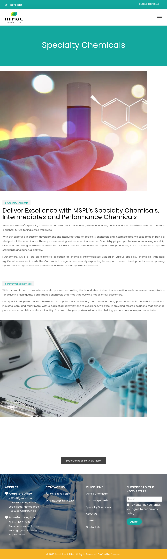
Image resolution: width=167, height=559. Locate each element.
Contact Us (93, 527)
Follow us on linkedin (60, 501)
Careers (91, 520)
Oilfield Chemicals (149, 4)
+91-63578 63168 (14, 5)
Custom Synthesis (97, 500)
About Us (91, 513)
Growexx (115, 554)
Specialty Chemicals (98, 507)
